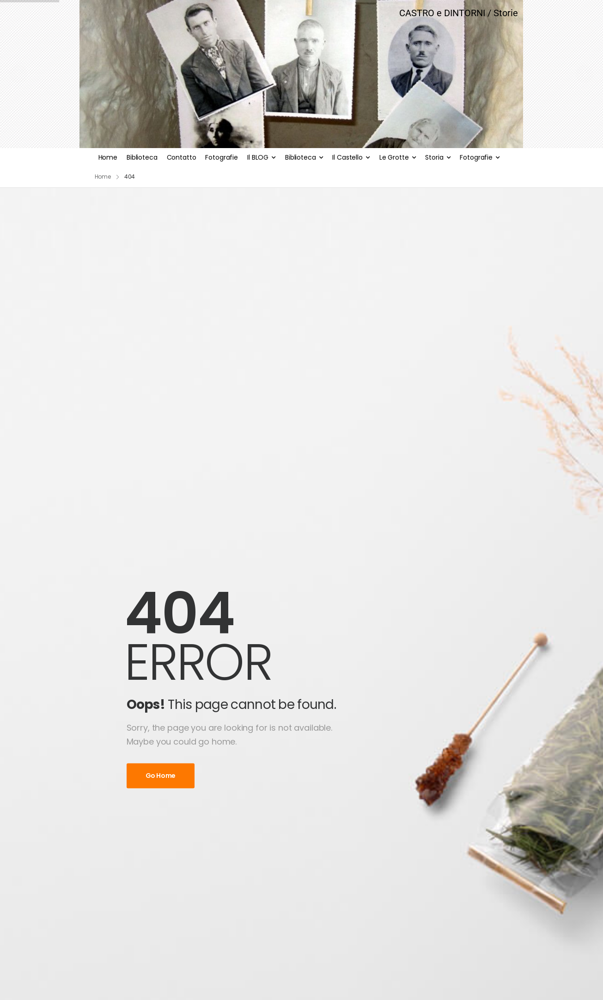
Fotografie (221, 157)
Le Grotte (394, 157)
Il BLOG (257, 157)
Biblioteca (142, 157)
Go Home (161, 775)
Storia (434, 157)
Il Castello (347, 157)
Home (107, 157)
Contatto (181, 157)
